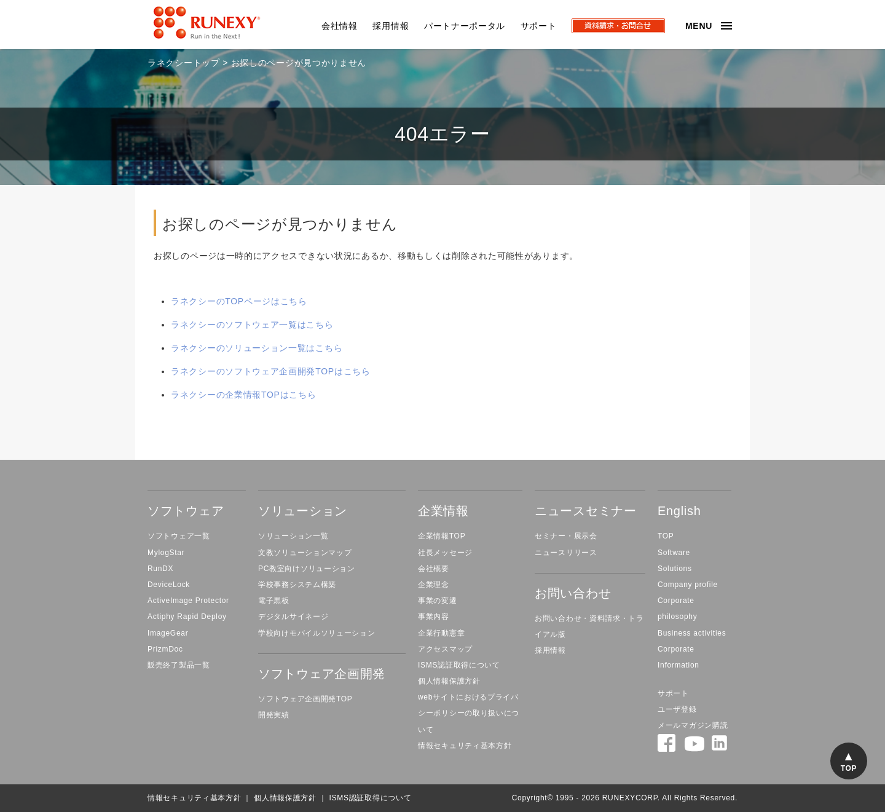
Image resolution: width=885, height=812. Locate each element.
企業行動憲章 (441, 633)
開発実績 (273, 715)
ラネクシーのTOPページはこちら (239, 301)
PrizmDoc (165, 649)
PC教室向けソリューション (306, 568)
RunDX (160, 568)
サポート (539, 26)
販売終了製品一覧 (179, 665)
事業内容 (433, 616)
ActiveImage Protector (188, 600)
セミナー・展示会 (566, 536)
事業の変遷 (437, 600)
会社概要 (433, 568)
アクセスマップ (445, 649)
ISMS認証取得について (459, 665)
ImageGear (168, 633)
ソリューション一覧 (293, 536)
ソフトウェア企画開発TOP (305, 699)
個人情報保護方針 (449, 681)
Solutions (675, 568)
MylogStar (166, 552)
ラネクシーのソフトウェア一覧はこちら (252, 324)
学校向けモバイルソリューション (317, 633)
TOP (666, 536)
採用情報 (390, 26)
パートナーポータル (464, 26)
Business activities (692, 633)
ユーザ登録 (677, 709)
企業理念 (433, 584)
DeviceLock (169, 584)
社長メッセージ (445, 552)
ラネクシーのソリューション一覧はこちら (256, 348)
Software (674, 552)
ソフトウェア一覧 (179, 536)
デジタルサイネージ (293, 616)
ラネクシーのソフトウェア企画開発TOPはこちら (271, 371)
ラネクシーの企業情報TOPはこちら (243, 395)
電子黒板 (273, 600)
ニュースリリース (566, 552)
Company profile (688, 584)
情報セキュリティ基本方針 (464, 745)
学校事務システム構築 (297, 584)
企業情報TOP (441, 536)
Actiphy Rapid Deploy (187, 616)
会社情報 (339, 26)
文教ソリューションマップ (305, 552)
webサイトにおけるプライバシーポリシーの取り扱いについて (468, 713)
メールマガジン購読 (693, 725)
